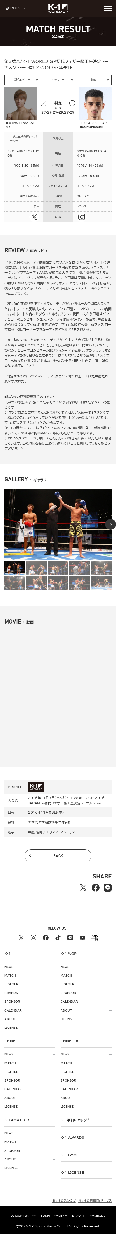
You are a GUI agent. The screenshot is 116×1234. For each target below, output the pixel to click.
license (11, 1027)
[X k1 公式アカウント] (21, 938)
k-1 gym (69, 1155)
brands (11, 993)
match (10, 975)
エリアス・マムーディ (61, 832)
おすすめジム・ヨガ (64, 1200)
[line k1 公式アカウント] (70, 938)
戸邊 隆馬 (35, 832)
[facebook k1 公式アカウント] (46, 938)
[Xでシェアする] (83, 888)
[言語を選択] (14, 8)
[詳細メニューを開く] (107, 8)
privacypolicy (23, 1216)
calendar (13, 1010)
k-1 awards (72, 1137)
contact (61, 1216)
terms (44, 1216)
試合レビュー (22, 79)
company (97, 1216)
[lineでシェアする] (108, 888)
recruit (79, 1216)
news (8, 966)
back (58, 855)
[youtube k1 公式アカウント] (83, 938)
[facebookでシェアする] (96, 888)
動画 (93, 79)
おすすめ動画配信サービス (95, 1200)
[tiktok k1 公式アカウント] (58, 938)
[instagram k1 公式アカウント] (33, 938)
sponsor (12, 1001)
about (10, 1019)
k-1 (75, 1120)
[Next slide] (110, 524)
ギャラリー (58, 79)
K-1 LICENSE (72, 1172)
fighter (11, 984)
